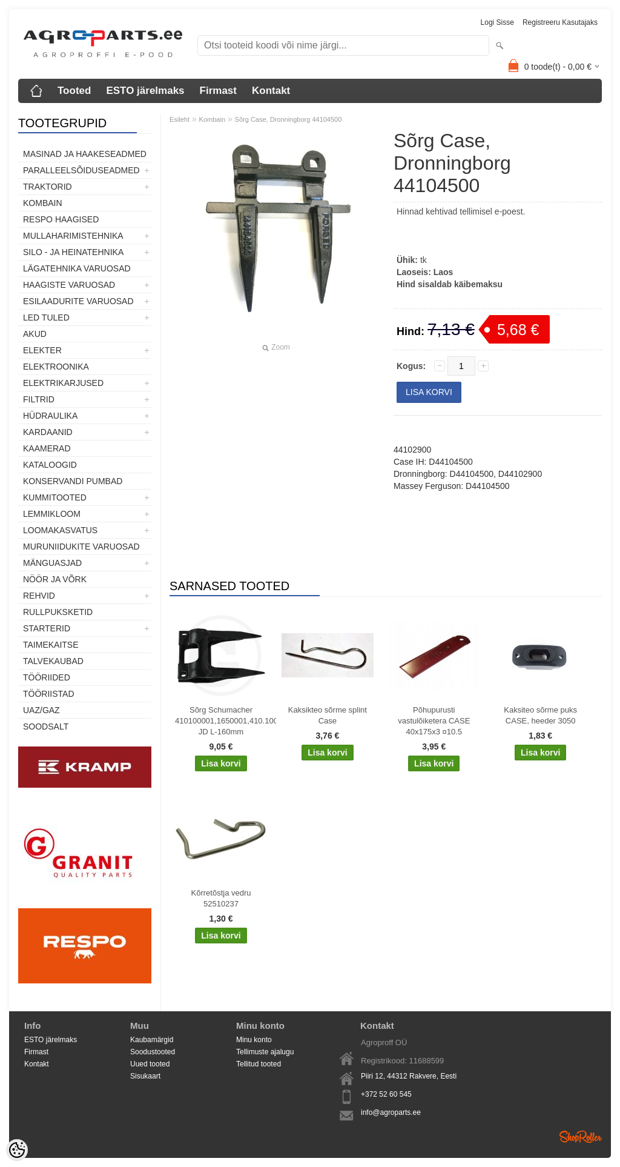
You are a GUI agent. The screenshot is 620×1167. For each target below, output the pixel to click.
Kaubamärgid (151, 1040)
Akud (35, 334)
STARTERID (46, 628)
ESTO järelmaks (145, 90)
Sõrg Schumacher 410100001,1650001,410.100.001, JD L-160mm (223, 720)
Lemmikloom (52, 514)
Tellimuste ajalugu (265, 1052)
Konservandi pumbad (72, 481)
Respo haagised (61, 219)
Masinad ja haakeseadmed (85, 154)
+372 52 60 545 (386, 1094)
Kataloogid (50, 465)
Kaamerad (47, 448)
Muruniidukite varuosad (81, 546)
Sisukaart (145, 1076)
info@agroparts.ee (391, 1112)
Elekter (42, 350)
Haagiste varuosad (69, 285)
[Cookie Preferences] (17, 1150)
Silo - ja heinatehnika (73, 252)
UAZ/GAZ (41, 710)
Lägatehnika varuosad (77, 268)
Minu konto (254, 1040)
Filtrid (38, 399)
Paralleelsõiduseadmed (81, 170)
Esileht (180, 119)
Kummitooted (55, 497)
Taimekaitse (51, 645)
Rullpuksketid (58, 612)
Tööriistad (48, 694)
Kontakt (271, 90)
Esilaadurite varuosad (78, 301)
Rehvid (39, 595)
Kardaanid (48, 432)
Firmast (218, 90)
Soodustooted (152, 1052)
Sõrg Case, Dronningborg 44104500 (288, 119)
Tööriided (46, 677)
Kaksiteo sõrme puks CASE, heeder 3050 (540, 715)
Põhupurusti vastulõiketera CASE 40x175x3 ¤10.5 (434, 720)
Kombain (42, 203)
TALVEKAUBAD (53, 661)
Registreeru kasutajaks (560, 22)
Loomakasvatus (60, 530)
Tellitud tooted (258, 1064)
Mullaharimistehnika (73, 236)
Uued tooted (150, 1064)
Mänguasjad (52, 563)
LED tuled (46, 317)
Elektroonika (56, 366)
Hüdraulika (50, 416)
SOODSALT (45, 726)
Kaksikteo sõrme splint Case (327, 715)
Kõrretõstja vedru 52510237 (221, 898)
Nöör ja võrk (55, 579)
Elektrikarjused (63, 383)
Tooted (74, 90)
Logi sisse (497, 22)
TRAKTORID (47, 186)
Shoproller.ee (580, 1137)
